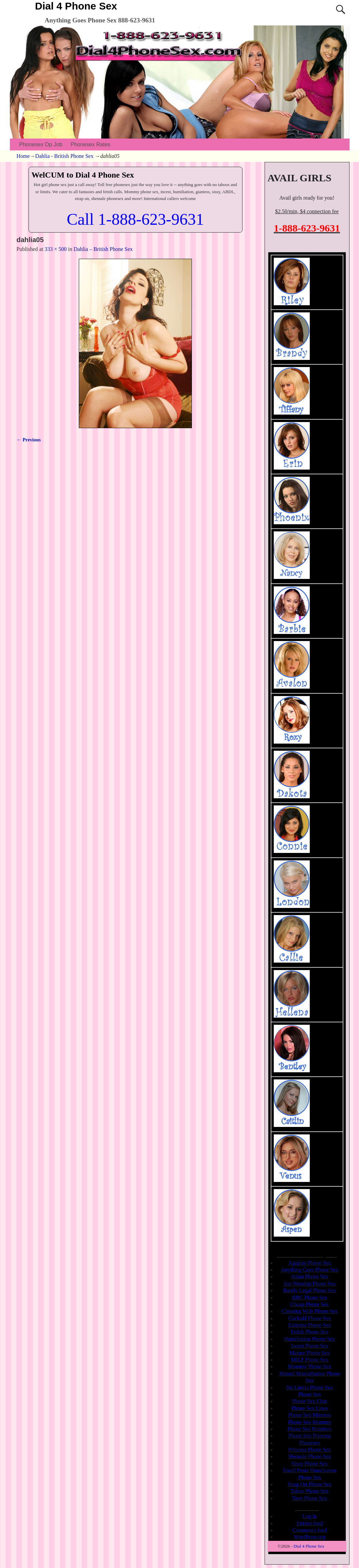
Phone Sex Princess (309, 1436)
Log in (309, 1516)
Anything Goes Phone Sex (309, 1270)
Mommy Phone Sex (309, 1366)
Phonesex (309, 1443)
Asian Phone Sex (309, 1276)
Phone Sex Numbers (309, 1429)
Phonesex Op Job (40, 144)
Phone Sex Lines (309, 1408)
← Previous (29, 439)
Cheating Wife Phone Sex (310, 1311)
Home (23, 156)
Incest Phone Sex (309, 1346)
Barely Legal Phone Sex (309, 1290)
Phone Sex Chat (309, 1401)
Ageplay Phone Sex (309, 1263)
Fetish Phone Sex (309, 1332)
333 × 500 (55, 249)
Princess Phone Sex (309, 1450)
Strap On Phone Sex (309, 1484)
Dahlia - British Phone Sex (64, 156)
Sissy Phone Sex (310, 1463)
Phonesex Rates (90, 144)
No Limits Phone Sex (309, 1387)
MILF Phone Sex (309, 1360)
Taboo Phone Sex (310, 1491)
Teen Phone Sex (309, 1498)
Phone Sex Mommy (309, 1422)
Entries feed (310, 1523)
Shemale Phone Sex (309, 1456)
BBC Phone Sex (309, 1297)
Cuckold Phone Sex (309, 1318)
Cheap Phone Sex (309, 1304)
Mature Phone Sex (309, 1353)
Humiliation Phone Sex (309, 1339)
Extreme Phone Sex (309, 1325)
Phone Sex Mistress (309, 1415)
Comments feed (309, 1530)
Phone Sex (309, 1394)
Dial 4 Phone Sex (76, 6)
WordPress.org (310, 1537)
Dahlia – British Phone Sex (103, 249)
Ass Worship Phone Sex (310, 1284)
